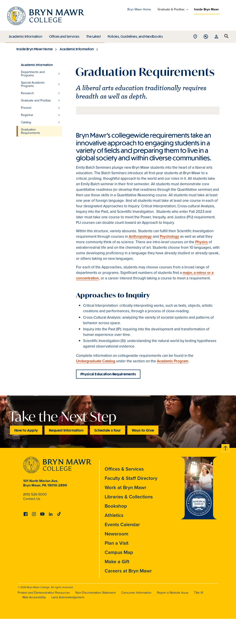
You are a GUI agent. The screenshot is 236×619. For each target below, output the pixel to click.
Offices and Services (63, 35)
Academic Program (172, 361)
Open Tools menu (205, 37)
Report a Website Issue (172, 592)
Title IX (198, 592)
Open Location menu (195, 37)
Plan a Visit (116, 543)
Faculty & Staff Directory (131, 478)
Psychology (169, 236)
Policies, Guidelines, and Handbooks (133, 35)
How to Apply (26, 430)
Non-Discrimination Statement (95, 592)
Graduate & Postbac (171, 9)
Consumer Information (136, 592)
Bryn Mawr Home (139, 9)
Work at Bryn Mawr (125, 487)
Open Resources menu (216, 37)
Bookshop (116, 506)
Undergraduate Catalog (95, 361)
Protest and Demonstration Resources (44, 592)
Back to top (225, 447)
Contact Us (31, 498)
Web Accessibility (34, 597)
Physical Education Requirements (108, 374)
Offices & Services (124, 469)
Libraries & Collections (129, 496)
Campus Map (119, 552)
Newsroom (116, 533)
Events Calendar (122, 524)
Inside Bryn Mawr (206, 9)
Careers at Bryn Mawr (128, 570)
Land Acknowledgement (67, 597)
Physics (201, 242)
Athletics (114, 515)
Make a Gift (117, 561)
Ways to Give (143, 430)
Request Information (66, 430)
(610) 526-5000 (35, 494)
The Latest (92, 35)
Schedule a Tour (107, 430)
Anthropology (140, 236)
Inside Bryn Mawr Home (35, 49)
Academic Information (25, 35)
